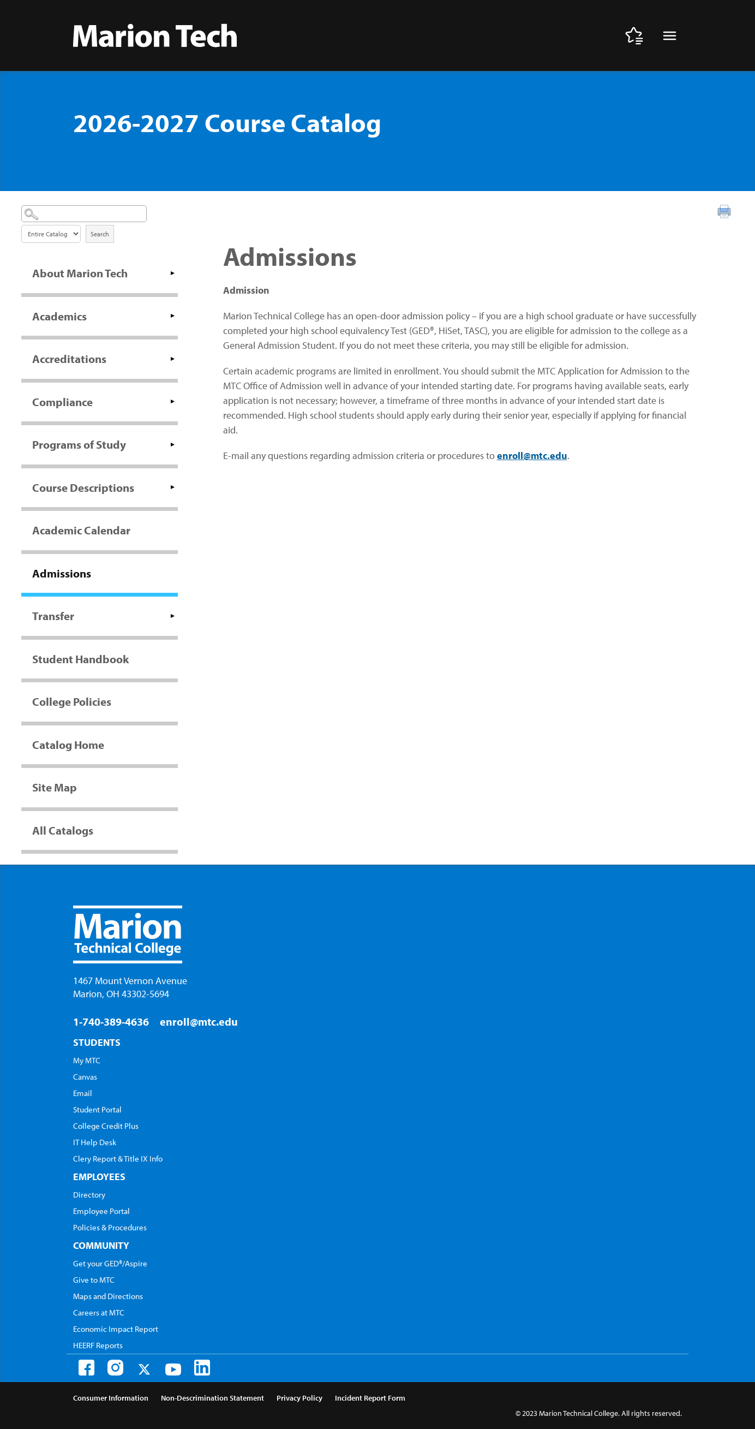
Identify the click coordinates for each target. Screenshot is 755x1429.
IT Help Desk (94, 1142)
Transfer (53, 616)
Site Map (54, 787)
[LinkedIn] (202, 1367)
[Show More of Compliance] (172, 401)
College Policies (71, 701)
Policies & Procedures (110, 1227)
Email (82, 1093)
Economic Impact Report (115, 1329)
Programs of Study (79, 444)
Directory (89, 1194)
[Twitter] (144, 1369)
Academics (59, 316)
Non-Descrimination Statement (212, 1398)
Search (100, 234)
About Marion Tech (80, 273)
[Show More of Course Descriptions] (172, 487)
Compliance (62, 402)
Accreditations (69, 359)
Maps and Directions (108, 1296)
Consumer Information (110, 1398)
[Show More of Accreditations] (172, 358)
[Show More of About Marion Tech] (172, 272)
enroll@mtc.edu (532, 455)
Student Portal (97, 1109)
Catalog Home (68, 744)
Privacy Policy (299, 1398)
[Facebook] (86, 1367)
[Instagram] (115, 1367)
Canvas (85, 1076)
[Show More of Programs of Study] (172, 444)
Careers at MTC (98, 1312)
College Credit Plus (106, 1126)
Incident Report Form (370, 1398)
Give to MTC (94, 1280)
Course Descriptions (83, 487)
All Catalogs (62, 830)
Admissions (61, 573)
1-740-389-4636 (111, 1021)
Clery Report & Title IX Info (118, 1158)
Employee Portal (101, 1211)
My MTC (86, 1060)
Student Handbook (80, 659)
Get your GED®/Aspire (110, 1263)
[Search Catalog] (84, 213)
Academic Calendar (81, 530)
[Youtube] (173, 1369)
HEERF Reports (98, 1345)
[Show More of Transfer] (172, 615)
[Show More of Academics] (172, 316)
